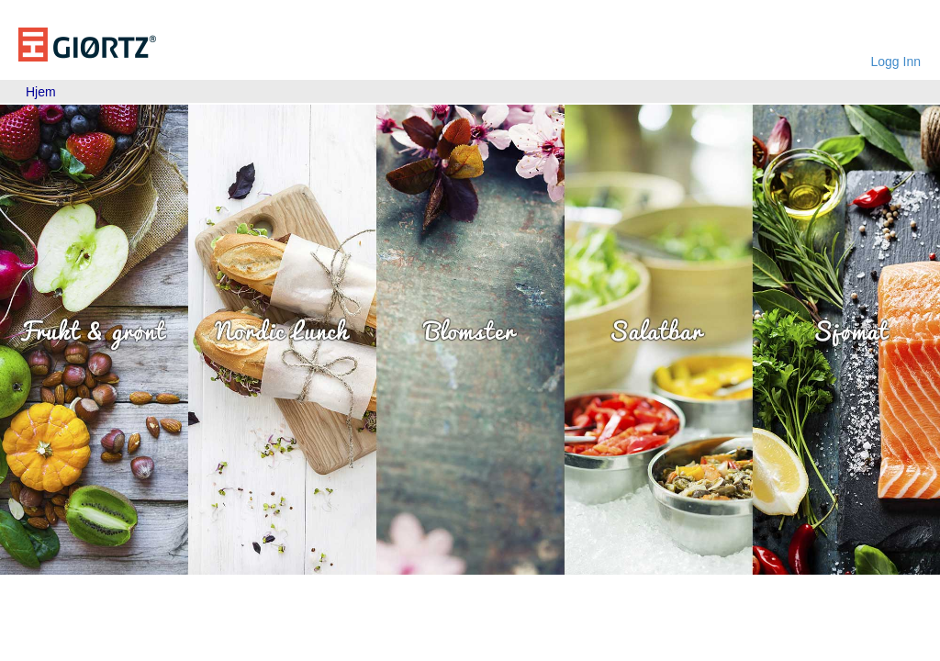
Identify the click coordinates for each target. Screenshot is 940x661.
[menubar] (40, 92)
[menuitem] (40, 92)
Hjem (41, 91)
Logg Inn (896, 61)
